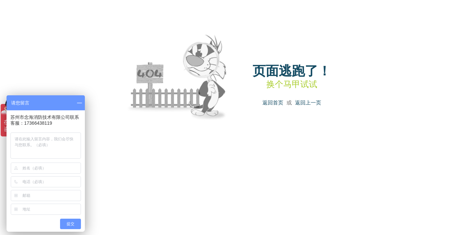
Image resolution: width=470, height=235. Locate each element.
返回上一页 (308, 102)
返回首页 (272, 102)
